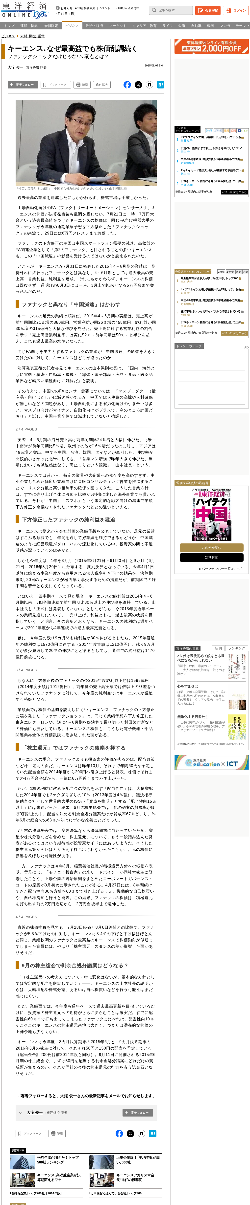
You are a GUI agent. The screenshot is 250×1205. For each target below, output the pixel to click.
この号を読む (211, 547)
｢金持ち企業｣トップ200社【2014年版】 (36, 1193)
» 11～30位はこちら (234, 192)
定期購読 (211, 557)
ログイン (239, 10)
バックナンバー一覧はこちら (223, 569)
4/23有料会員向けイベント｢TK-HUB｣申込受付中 (107, 8)
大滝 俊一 (35, 1112)
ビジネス (8, 36)
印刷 (85, 84)
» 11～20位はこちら (234, 333)
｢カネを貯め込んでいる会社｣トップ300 (115, 1193)
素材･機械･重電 (32, 36)
